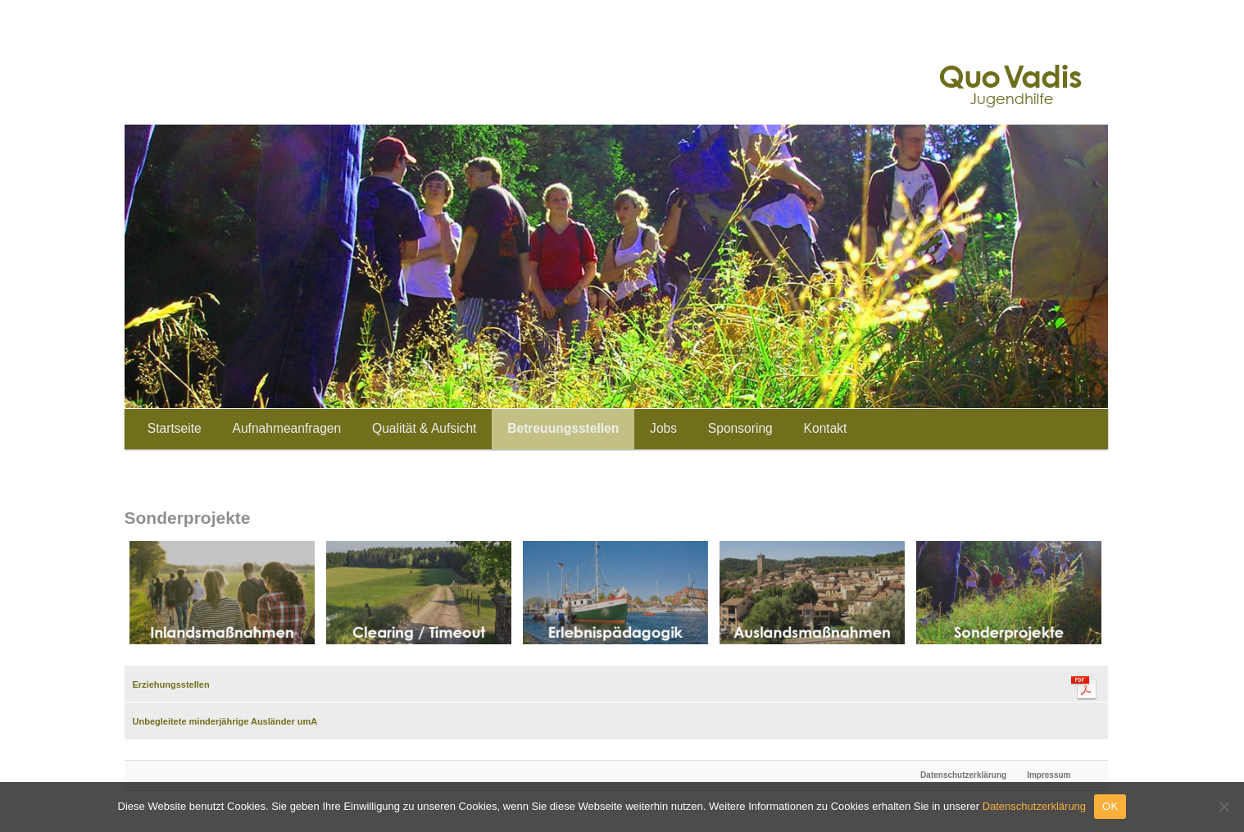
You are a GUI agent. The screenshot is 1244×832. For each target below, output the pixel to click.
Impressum (1048, 775)
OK (1110, 806)
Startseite (175, 428)
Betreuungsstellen (563, 428)
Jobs (663, 428)
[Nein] (1223, 806)
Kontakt (825, 428)
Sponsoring (740, 428)
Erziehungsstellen (171, 684)
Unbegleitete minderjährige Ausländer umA (225, 721)
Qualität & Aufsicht (424, 428)
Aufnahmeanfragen (287, 428)
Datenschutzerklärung (963, 775)
